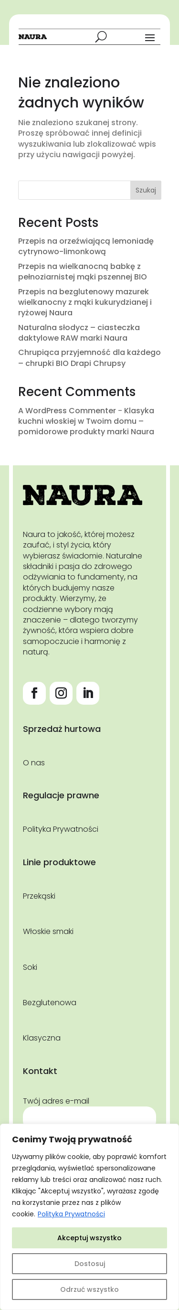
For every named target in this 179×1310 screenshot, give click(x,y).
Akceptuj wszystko (89, 1238)
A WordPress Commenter (67, 410)
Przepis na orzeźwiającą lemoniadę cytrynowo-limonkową (86, 246)
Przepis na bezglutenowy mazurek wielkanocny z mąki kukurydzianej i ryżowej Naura (85, 302)
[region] (89, 1217)
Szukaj (146, 190)
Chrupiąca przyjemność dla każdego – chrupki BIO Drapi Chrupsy (89, 357)
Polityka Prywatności (71, 1214)
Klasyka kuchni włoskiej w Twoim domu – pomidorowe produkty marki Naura (86, 421)
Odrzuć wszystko (89, 1289)
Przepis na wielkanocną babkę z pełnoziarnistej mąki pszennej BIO (82, 271)
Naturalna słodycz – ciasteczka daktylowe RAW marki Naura (79, 333)
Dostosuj (89, 1263)
